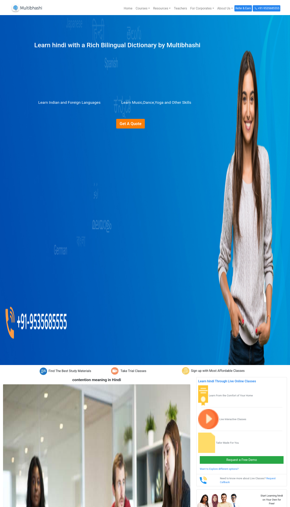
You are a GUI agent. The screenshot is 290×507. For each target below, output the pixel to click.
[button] (143, 8)
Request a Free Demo (241, 460)
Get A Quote (130, 123)
